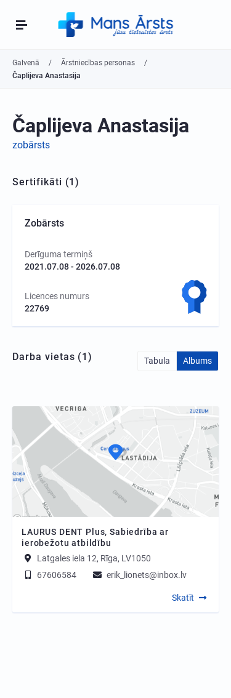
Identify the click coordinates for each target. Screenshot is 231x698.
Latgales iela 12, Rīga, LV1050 (94, 558)
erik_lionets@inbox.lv (139, 575)
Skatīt (183, 598)
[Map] (115, 461)
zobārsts (31, 145)
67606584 (49, 575)
